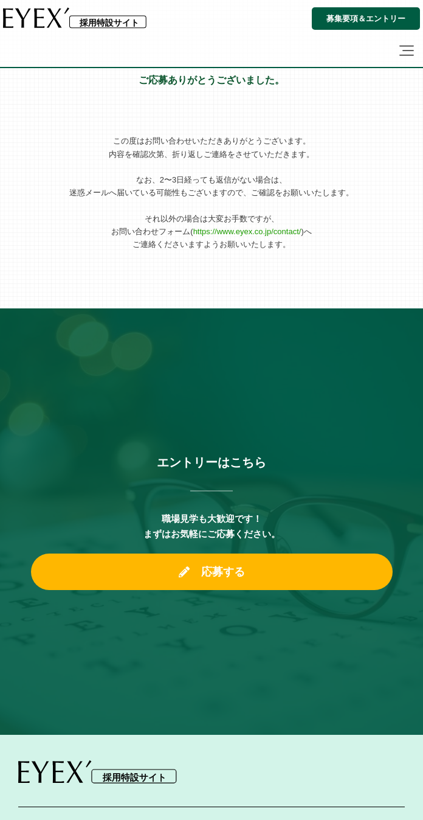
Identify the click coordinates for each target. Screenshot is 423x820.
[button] (406, 51)
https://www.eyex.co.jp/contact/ (247, 231)
